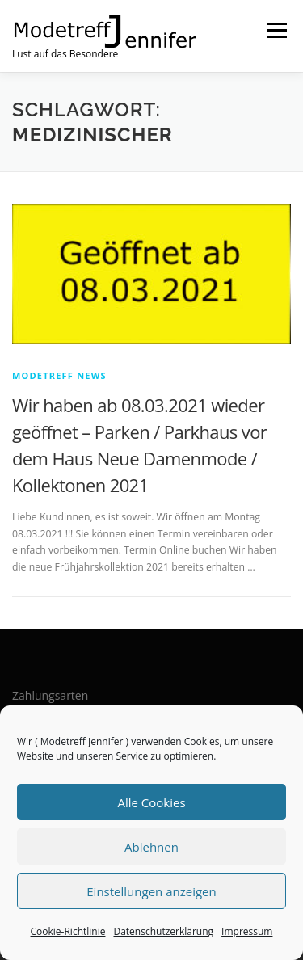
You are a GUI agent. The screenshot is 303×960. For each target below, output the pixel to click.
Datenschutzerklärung (163, 931)
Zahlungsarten (50, 695)
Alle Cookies (151, 802)
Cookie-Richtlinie (68, 931)
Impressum (246, 931)
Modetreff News (59, 375)
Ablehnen (151, 847)
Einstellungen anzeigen (151, 891)
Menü (276, 30)
